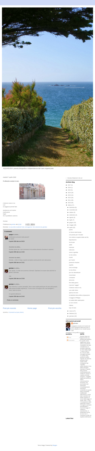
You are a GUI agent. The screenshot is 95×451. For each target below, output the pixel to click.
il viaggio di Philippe (74, 298)
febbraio (71, 313)
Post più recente (9, 308)
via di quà (72, 242)
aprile (71, 227)
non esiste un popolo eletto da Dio (78, 237)
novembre (72, 210)
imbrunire (71, 250)
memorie (71, 247)
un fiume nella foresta (75, 232)
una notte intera (73, 290)
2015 (69, 190)
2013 (69, 195)
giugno (71, 222)
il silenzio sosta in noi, (75, 287)
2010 (69, 202)
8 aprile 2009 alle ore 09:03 (17, 241)
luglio (71, 220)
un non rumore (73, 302)
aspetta (71, 265)
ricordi (70, 257)
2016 (69, 187)
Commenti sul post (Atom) (16, 312)
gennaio (71, 316)
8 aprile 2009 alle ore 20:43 (17, 296)
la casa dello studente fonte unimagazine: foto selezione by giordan (28, 227)
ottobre (71, 212)
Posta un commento (12, 300)
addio (70, 245)
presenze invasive (74, 262)
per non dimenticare (74, 272)
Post (69, 337)
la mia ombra (72, 255)
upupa (11, 234)
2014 (69, 192)
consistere (72, 277)
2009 (69, 205)
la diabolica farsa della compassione (79, 295)
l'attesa (71, 305)
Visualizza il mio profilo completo (75, 332)
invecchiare (72, 275)
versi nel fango (73, 267)
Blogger (55, 445)
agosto (71, 217)
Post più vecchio (54, 308)
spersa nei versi (73, 292)
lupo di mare (72, 308)
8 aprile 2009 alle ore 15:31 (17, 262)
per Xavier (72, 260)
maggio (71, 225)
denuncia (71, 280)
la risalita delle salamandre (76, 300)
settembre (72, 215)
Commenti (70, 340)
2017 (69, 185)
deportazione (72, 240)
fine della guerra (73, 282)
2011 (69, 200)
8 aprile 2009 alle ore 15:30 (17, 252)
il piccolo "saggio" (74, 285)
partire (71, 229)
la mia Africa (72, 270)
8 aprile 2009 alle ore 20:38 (17, 278)
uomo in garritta (73, 252)
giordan (11, 268)
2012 (69, 197)
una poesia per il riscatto (76, 234)
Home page (32, 308)
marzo (71, 311)
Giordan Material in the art (74, 178)
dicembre (72, 207)
